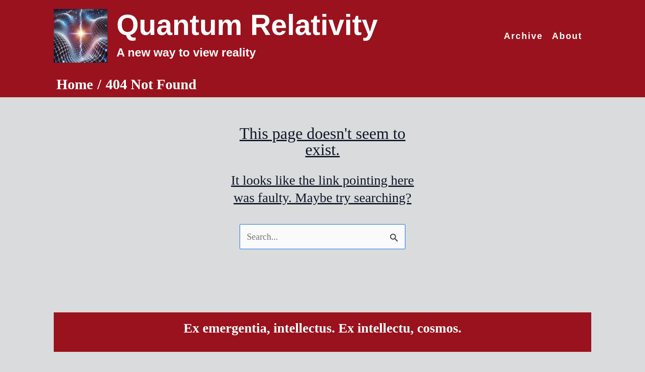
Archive (523, 36)
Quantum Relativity (247, 25)
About (567, 36)
